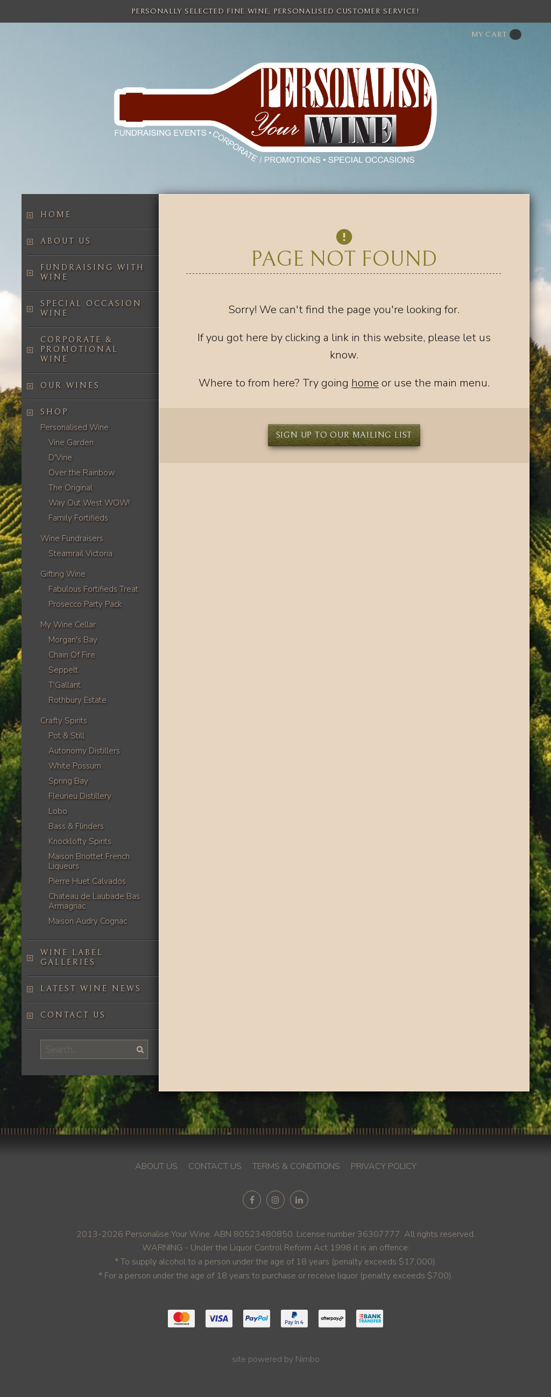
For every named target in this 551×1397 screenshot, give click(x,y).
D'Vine (60, 457)
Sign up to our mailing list (344, 435)
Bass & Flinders (76, 826)
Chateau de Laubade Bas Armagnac (94, 901)
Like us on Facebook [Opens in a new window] (252, 1200)
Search (139, 1049)
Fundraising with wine (92, 272)
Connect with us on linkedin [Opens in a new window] (299, 1200)
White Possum (74, 765)
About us (65, 241)
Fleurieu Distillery (79, 796)
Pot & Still (66, 735)
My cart (496, 34)
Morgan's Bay (72, 639)
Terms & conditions (296, 1166)
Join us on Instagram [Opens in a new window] (275, 1200)
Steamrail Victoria (80, 553)
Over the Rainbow (81, 472)
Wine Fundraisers (71, 538)
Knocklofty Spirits (79, 841)
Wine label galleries (71, 957)
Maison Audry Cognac (87, 921)
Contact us (73, 1015)
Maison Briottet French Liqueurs (89, 861)
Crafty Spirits (63, 720)
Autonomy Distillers (84, 750)
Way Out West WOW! (89, 502)
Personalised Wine (74, 427)
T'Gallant (64, 685)
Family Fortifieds (78, 518)
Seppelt (63, 670)
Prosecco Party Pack (85, 604)
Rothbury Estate (77, 700)
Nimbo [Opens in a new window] (307, 1359)
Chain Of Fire (71, 654)
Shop (54, 412)
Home (56, 214)
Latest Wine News (91, 988)
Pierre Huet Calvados (87, 881)
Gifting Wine (63, 574)
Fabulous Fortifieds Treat (93, 589)
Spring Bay (68, 781)
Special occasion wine (91, 308)
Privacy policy (383, 1166)
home (365, 383)
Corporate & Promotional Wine (79, 349)
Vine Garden (71, 442)
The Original (70, 487)
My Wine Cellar (68, 624)
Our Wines (70, 385)
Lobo (57, 811)
